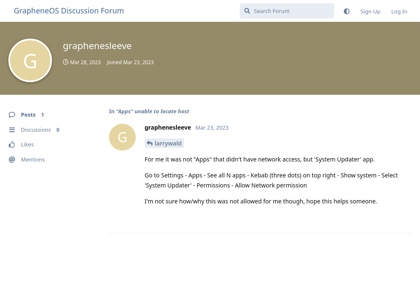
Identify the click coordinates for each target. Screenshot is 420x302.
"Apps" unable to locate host (152, 111)
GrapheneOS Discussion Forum (69, 10)
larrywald (168, 143)
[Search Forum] (287, 10)
